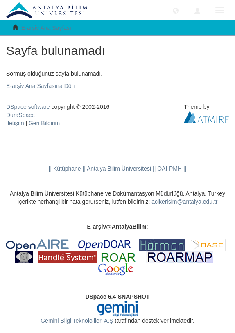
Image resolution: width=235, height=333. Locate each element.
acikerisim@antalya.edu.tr (184, 201)
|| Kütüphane (65, 168)
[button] (175, 10)
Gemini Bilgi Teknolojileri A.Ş (77, 320)
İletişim (15, 123)
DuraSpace (20, 115)
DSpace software (28, 107)
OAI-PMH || (171, 168)
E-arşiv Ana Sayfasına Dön (40, 86)
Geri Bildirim (44, 123)
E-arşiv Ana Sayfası (46, 28)
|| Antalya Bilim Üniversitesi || (118, 168)
